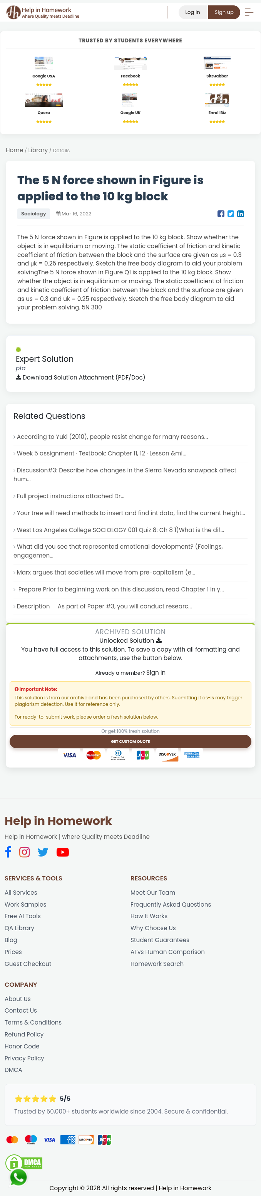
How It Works (148, 916)
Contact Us (21, 1010)
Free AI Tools (23, 916)
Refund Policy (24, 1034)
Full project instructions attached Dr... (70, 496)
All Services (21, 893)
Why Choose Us (153, 928)
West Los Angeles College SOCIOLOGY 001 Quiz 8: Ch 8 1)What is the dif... (120, 530)
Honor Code (22, 1046)
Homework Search (157, 964)
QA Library (19, 928)
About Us (18, 999)
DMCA (13, 1070)
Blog (11, 940)
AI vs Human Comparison (167, 952)
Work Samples (25, 904)
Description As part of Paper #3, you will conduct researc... (104, 606)
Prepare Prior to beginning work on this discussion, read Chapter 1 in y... (120, 589)
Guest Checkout (28, 964)
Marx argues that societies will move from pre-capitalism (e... (106, 572)
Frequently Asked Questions (170, 904)
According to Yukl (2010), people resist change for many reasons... (112, 437)
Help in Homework (58, 821)
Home (14, 150)
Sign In (156, 673)
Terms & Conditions (33, 1022)
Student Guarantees (159, 940)
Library (38, 150)
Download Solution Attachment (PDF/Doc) (81, 377)
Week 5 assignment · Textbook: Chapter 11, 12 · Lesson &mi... (101, 453)
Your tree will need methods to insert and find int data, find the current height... (131, 513)
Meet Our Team (153, 893)
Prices (13, 952)
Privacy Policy (24, 1058)
